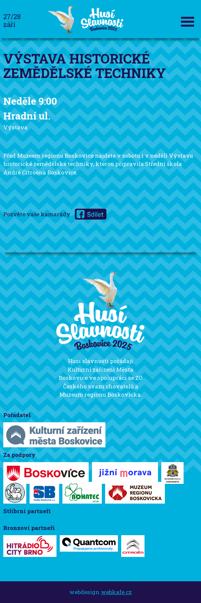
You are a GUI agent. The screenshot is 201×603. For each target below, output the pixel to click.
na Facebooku (90, 214)
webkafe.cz (116, 592)
